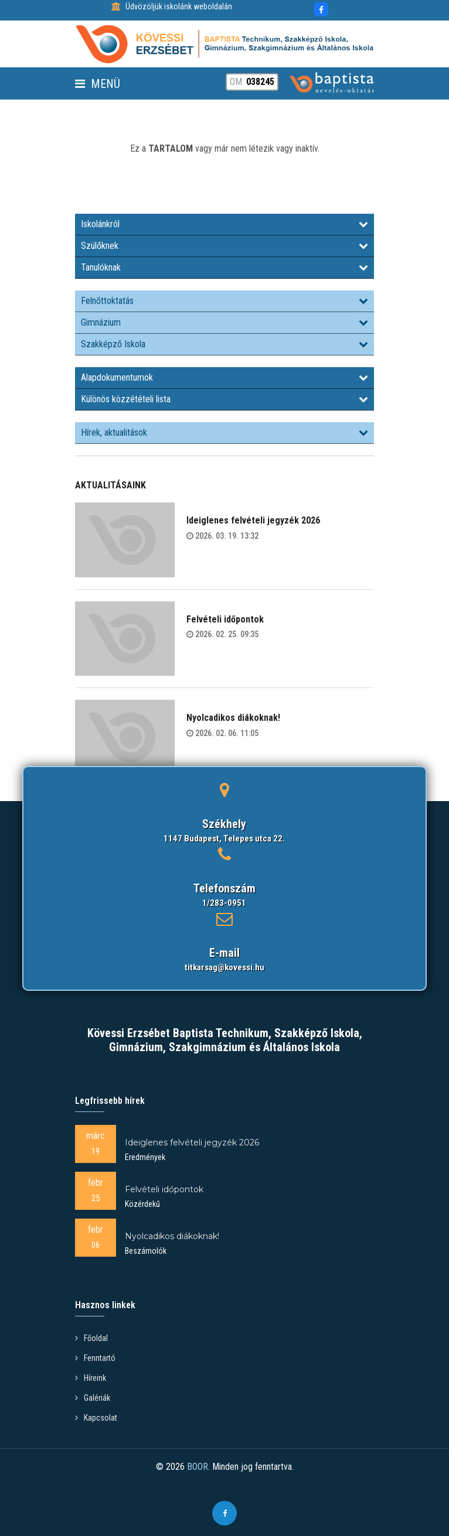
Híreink (90, 1378)
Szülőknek (224, 245)
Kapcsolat (96, 1417)
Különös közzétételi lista (224, 399)
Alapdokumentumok (224, 377)
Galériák (92, 1397)
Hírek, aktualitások (224, 432)
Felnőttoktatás (224, 300)
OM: (252, 81)
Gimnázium (224, 322)
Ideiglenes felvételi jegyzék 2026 (253, 520)
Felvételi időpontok (225, 619)
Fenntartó (95, 1358)
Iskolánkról (224, 224)
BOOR (197, 1466)
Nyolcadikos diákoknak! (233, 717)
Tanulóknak (224, 267)
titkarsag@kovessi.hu (224, 967)
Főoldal (91, 1338)
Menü (97, 84)
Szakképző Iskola (224, 344)
